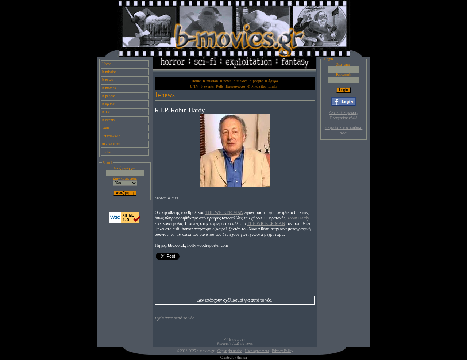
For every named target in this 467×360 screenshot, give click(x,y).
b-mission (109, 72)
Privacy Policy (282, 351)
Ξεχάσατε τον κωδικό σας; (343, 130)
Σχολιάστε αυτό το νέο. (175, 318)
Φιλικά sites (111, 144)
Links (106, 152)
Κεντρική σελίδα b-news (235, 343)
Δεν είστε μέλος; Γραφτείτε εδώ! (343, 115)
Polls (105, 128)
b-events (108, 120)
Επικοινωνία (111, 136)
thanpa (242, 357)
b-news (107, 80)
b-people (108, 96)
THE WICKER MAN (224, 212)
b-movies (109, 88)
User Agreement (257, 351)
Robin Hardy (297, 218)
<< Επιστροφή (235, 339)
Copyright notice (229, 351)
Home (106, 64)
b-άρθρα (108, 104)
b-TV (106, 112)
